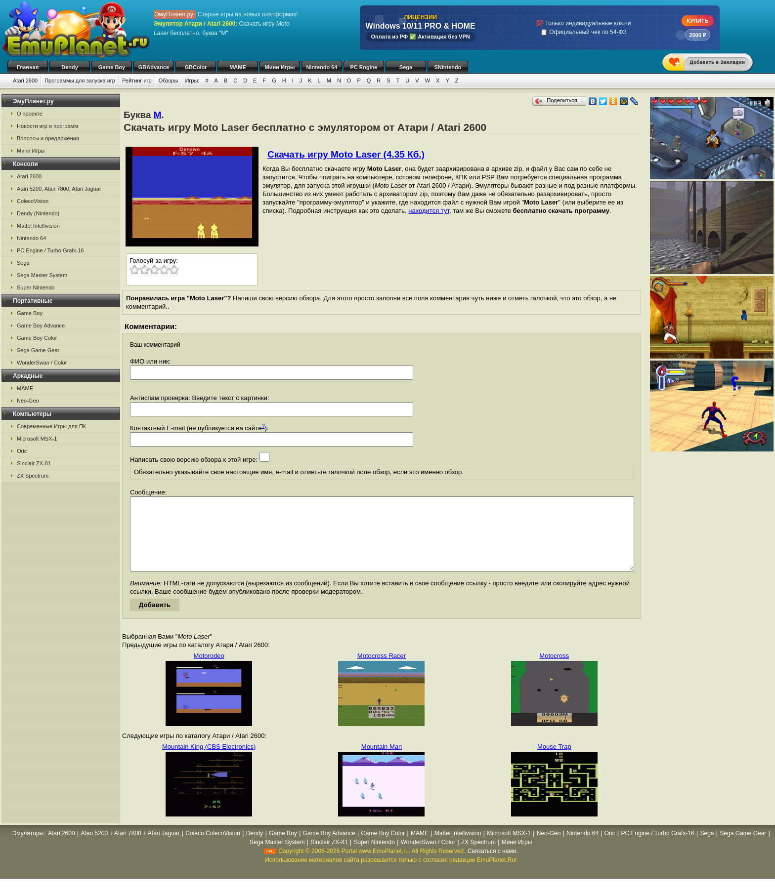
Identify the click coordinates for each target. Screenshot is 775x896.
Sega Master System (42, 275)
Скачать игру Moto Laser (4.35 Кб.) (346, 154)
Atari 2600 (25, 80)
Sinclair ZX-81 (34, 463)
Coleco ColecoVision (212, 848)
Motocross (554, 670)
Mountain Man (381, 761)
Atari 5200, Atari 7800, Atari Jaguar (59, 189)
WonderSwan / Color (42, 363)
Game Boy (111, 67)
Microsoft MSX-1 (37, 439)
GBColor (195, 67)
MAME (237, 67)
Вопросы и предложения (48, 138)
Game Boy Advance (41, 325)
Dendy (69, 67)
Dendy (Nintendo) (38, 213)
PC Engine (363, 67)
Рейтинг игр (137, 80)
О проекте (30, 114)
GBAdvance (153, 67)
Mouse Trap (554, 761)
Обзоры (168, 80)
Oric (22, 451)
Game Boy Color (37, 338)
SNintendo (448, 67)
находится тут (428, 210)
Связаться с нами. (493, 865)
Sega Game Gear (38, 350)
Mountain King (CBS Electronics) (209, 761)
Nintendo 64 (322, 67)
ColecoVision (32, 201)
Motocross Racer (381, 670)
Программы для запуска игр (79, 80)
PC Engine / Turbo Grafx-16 (50, 250)
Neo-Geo (28, 401)
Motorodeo (209, 670)
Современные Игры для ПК (51, 426)
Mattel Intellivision (38, 226)
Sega (405, 67)
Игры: (192, 80)
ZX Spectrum (32, 476)
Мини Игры (280, 67)
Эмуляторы (27, 848)
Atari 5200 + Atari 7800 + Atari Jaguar (130, 848)
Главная (28, 67)
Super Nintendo (35, 287)
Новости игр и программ (47, 126)
